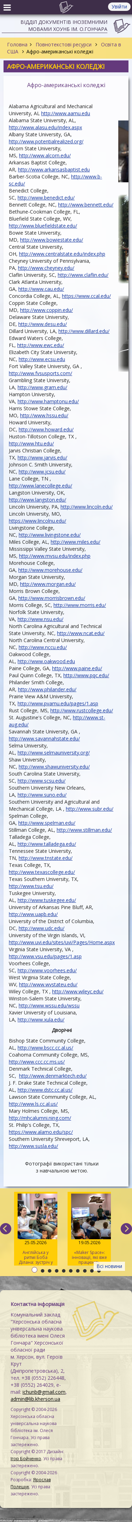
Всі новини (109, 1266)
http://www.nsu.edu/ (40, 619)
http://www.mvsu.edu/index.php (54, 556)
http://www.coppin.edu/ (46, 310)
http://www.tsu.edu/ (31, 886)
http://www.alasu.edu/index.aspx (45, 127)
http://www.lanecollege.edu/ (40, 485)
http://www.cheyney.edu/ (46, 267)
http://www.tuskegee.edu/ (47, 900)
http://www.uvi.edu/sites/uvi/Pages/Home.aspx (62, 942)
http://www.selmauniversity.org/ (54, 752)
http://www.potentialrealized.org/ (46, 141)
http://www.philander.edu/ (47, 689)
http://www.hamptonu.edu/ (48, 401)
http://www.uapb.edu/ (33, 914)
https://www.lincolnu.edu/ (37, 520)
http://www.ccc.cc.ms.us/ (37, 1061)
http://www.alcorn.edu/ (45, 155)
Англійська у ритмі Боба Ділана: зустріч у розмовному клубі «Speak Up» (36, 1230)
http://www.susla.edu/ (33, 1146)
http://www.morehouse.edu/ (50, 570)
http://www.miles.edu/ (75, 541)
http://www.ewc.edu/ (40, 345)
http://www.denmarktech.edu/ (53, 1075)
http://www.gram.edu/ (42, 387)
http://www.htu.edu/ (31, 443)
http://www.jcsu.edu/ (42, 471)
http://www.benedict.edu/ (46, 197)
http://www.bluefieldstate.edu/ (43, 225)
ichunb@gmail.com (44, 1392)
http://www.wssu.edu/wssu (49, 1005)
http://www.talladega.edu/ (47, 844)
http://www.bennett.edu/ (85, 204)
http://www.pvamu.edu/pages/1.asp (58, 703)
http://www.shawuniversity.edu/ (54, 766)
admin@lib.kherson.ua (35, 1399)
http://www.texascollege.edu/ (42, 872)
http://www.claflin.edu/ (83, 275)
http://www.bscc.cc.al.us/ (45, 1047)
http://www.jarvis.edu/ (42, 457)
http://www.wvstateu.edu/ (48, 984)
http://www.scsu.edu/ (41, 780)
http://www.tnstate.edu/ (46, 858)
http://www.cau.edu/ (41, 289)
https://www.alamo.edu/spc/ (41, 1132)
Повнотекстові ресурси (63, 44)
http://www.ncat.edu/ (81, 633)
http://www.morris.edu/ (80, 605)
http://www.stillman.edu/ (84, 830)
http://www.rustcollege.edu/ (81, 710)
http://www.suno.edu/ (42, 794)
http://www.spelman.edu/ (46, 822)
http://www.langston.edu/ (37, 499)
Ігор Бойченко (26, 1459)
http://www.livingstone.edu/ (50, 534)
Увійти (119, 6)
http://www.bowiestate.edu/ (51, 239)
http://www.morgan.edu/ (48, 584)
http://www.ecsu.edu (42, 359)
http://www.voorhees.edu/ (47, 970)
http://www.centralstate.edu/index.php (62, 253)
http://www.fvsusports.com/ (40, 373)
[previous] (5, 1228)
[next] (126, 1228)
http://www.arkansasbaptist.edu (54, 169)
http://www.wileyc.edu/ (77, 991)
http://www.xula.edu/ (41, 1019)
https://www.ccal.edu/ (86, 296)
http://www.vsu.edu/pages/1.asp (45, 956)
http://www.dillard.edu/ (83, 331)
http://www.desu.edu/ (42, 324)
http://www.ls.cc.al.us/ (33, 1103)
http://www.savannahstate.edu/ (44, 738)
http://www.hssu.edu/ (44, 415)
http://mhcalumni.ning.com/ (40, 1118)
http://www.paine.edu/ (77, 668)
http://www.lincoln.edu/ (87, 506)
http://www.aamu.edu (65, 113)
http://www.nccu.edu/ (43, 647)
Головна (17, 44)
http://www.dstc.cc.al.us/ (45, 1089)
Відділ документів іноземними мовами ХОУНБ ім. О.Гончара (63, 25)
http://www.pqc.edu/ (86, 675)
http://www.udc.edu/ (41, 928)
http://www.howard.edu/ (46, 429)
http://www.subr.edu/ (89, 808)
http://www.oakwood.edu (46, 661)
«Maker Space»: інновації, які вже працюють (89, 1229)
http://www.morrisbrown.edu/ (51, 598)
